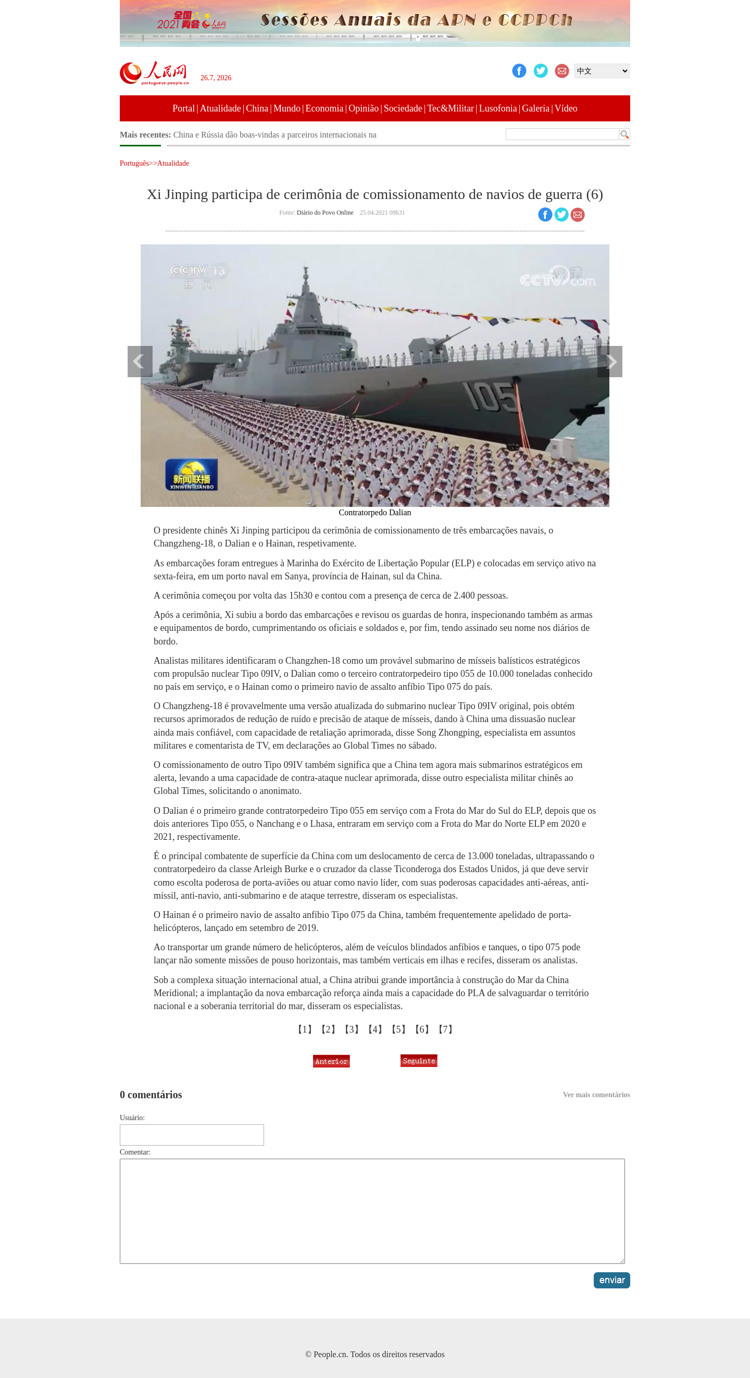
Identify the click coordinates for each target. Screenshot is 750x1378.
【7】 (445, 1029)
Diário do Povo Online (325, 212)
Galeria (535, 108)
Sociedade (403, 108)
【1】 (305, 1029)
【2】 (328, 1029)
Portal (183, 108)
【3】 (352, 1029)
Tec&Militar (450, 108)
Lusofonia (498, 108)
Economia (325, 108)
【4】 (375, 1029)
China (257, 108)
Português (134, 163)
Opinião (363, 108)
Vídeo (566, 108)
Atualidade (220, 108)
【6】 (422, 1029)
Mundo (287, 108)
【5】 (398, 1029)
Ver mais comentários (596, 1095)
